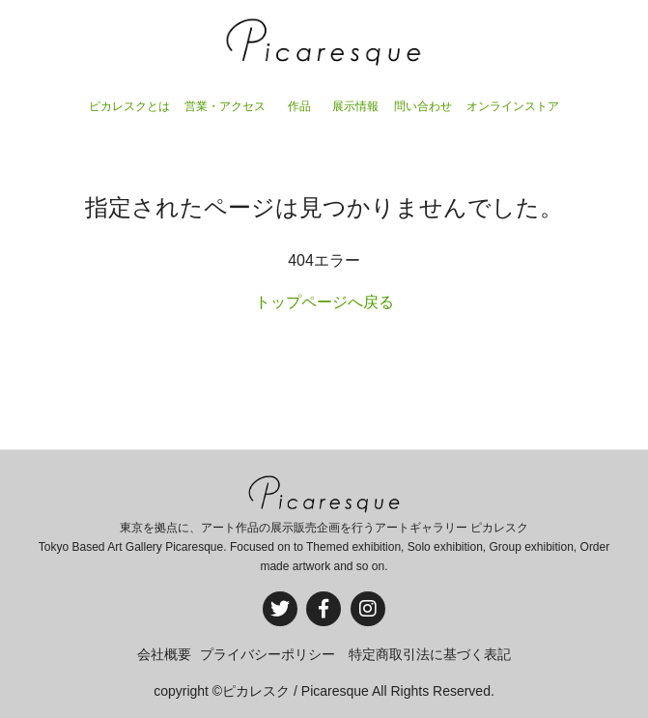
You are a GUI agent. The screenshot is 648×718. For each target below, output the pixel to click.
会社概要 (164, 654)
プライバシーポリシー (267, 654)
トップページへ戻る (324, 302)
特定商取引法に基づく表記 (430, 654)
